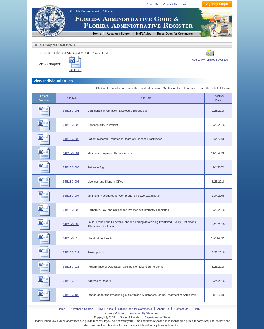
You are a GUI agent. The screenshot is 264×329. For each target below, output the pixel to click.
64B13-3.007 (71, 195)
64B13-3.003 (71, 139)
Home (50, 20)
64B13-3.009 (71, 224)
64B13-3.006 (71, 181)
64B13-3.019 (71, 280)
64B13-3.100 (71, 295)
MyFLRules (105, 308)
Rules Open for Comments (135, 308)
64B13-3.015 (71, 266)
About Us (153, 4)
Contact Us (170, 4)
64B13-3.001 (71, 110)
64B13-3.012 (71, 252)
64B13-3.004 (71, 153)
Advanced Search (82, 308)
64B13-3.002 (71, 124)
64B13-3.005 (71, 167)
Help (185, 4)
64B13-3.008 (71, 209)
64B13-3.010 (71, 238)
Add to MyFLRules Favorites (210, 58)
